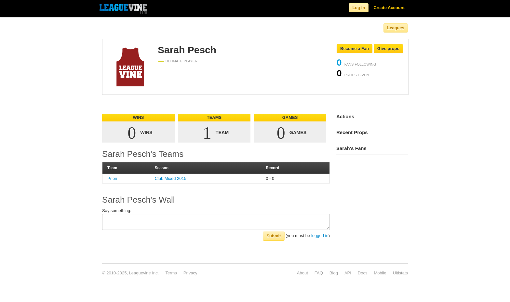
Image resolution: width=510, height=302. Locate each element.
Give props (388, 48)
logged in (320, 235)
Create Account (389, 7)
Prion (112, 178)
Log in (358, 7)
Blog (333, 273)
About (302, 273)
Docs (363, 273)
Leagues (395, 27)
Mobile (380, 273)
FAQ (319, 273)
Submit (273, 235)
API (347, 273)
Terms (171, 273)
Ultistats (400, 273)
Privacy (190, 273)
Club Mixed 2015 (170, 178)
